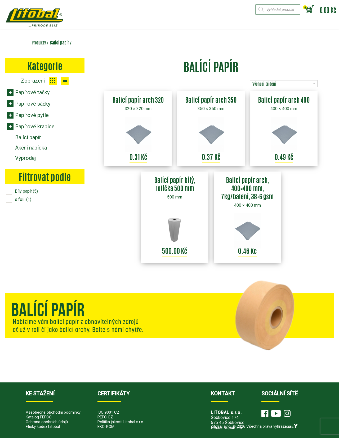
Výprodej (25, 158)
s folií (23, 199)
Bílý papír (26, 191)
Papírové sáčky (32, 104)
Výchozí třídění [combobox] (264, 83)
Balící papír (28, 137)
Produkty (39, 42)
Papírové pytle (32, 115)
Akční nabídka (31, 148)
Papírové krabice (35, 126)
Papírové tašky (32, 92)
